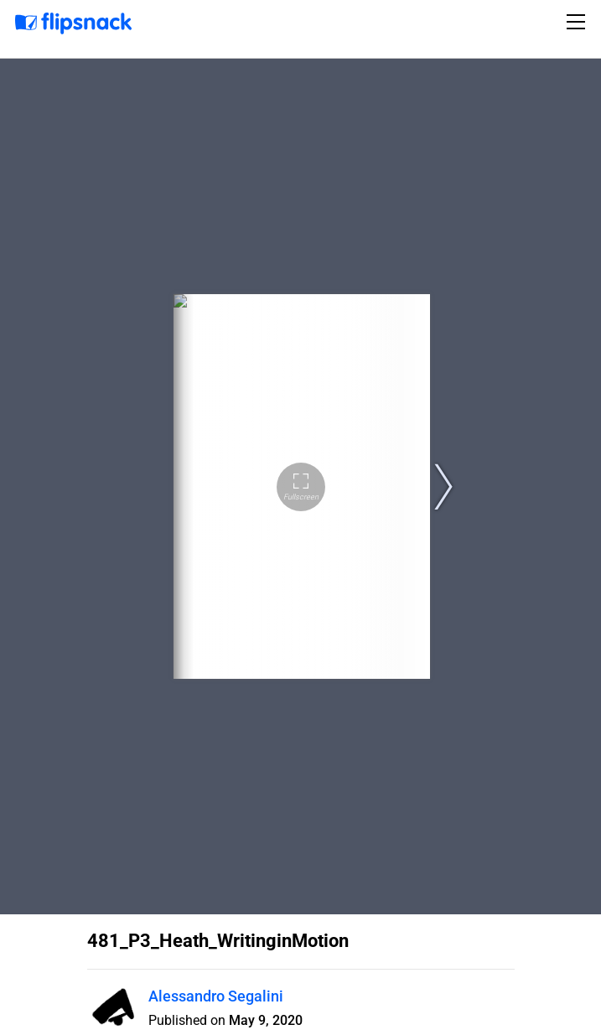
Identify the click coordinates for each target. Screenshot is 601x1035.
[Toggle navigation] (578, 21)
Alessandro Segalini (215, 996)
